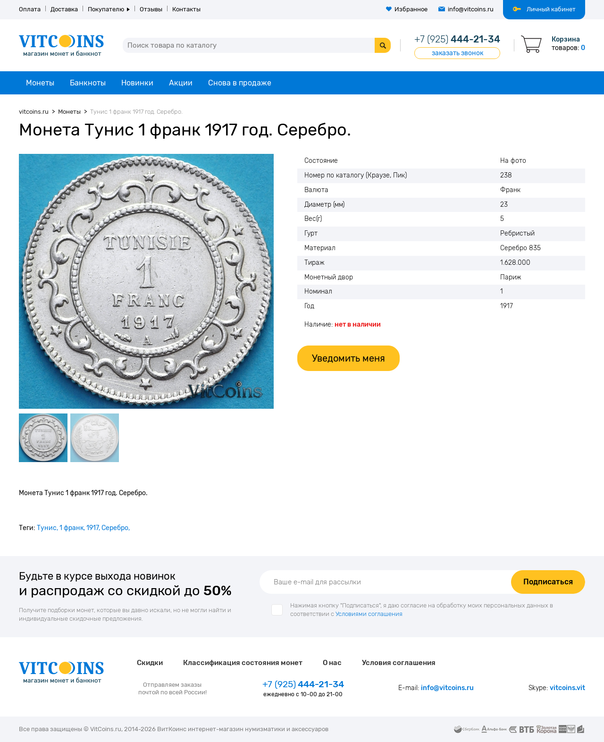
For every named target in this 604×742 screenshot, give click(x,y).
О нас (332, 662)
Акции (181, 82)
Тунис (47, 528)
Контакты (186, 9)
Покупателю (106, 9)
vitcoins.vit (567, 688)
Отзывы (151, 9)
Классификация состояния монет (242, 662)
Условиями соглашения (369, 613)
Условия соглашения (399, 662)
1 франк (71, 528)
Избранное (411, 9)
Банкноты (88, 82)
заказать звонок (457, 53)
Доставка (64, 9)
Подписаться (548, 581)
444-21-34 (457, 39)
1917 (92, 528)
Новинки (137, 82)
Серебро (114, 528)
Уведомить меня (348, 358)
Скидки (150, 662)
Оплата (30, 9)
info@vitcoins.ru (471, 9)
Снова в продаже (239, 82)
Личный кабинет (551, 9)
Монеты (40, 82)
